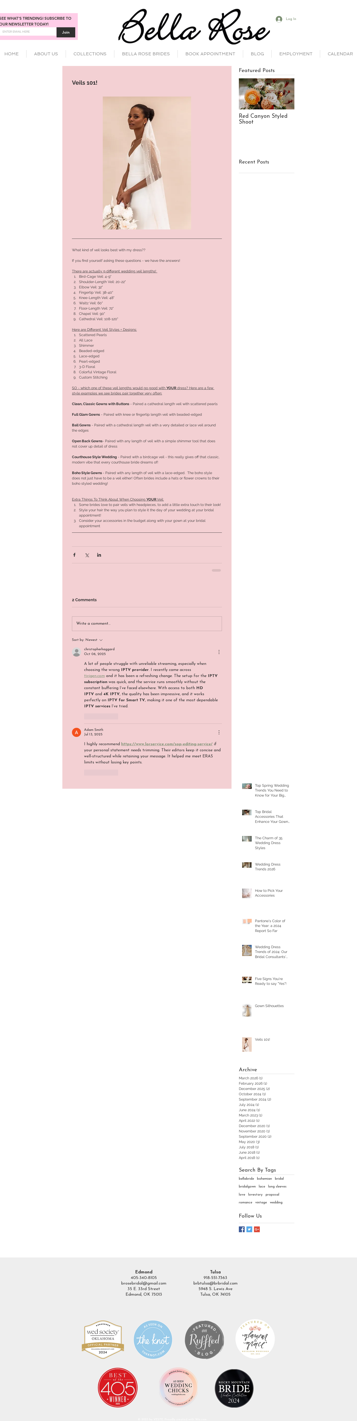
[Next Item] (286, 94)
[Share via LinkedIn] (99, 554)
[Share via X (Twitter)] (86, 554)
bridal (279, 1179)
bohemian (264, 1179)
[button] (90, 54)
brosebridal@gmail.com (143, 1283)
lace (262, 1187)
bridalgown (247, 1187)
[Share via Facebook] (74, 554)
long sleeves (277, 1187)
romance (245, 1202)
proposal (272, 1195)
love (242, 1195)
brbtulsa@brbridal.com (215, 1283)
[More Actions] (219, 652)
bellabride (246, 1179)
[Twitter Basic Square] (249, 1229)
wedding (276, 1202)
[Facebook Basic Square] (242, 1229)
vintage (261, 1202)
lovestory (255, 1195)
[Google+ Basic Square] (257, 1229)
